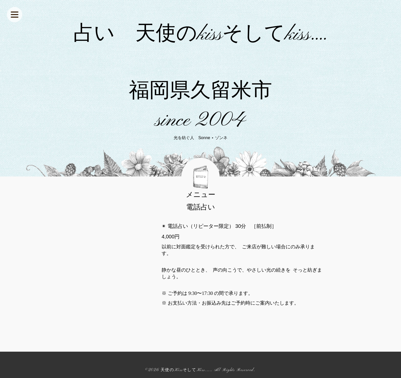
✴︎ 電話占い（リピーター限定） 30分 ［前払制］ (219, 226)
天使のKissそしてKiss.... (186, 370)
